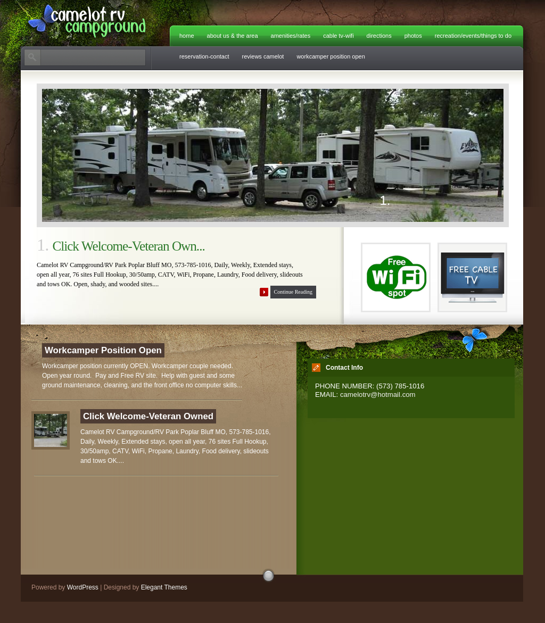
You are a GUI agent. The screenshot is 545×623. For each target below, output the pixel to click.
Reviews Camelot (263, 56)
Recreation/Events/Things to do (473, 35)
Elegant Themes (164, 587)
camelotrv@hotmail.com (378, 394)
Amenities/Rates (291, 35)
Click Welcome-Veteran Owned (148, 416)
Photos (413, 35)
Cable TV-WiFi (338, 35)
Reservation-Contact (204, 56)
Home (186, 35)
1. (385, 201)
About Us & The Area (232, 35)
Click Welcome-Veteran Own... (128, 246)
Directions (379, 35)
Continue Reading (293, 292)
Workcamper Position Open (330, 56)
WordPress (82, 587)
